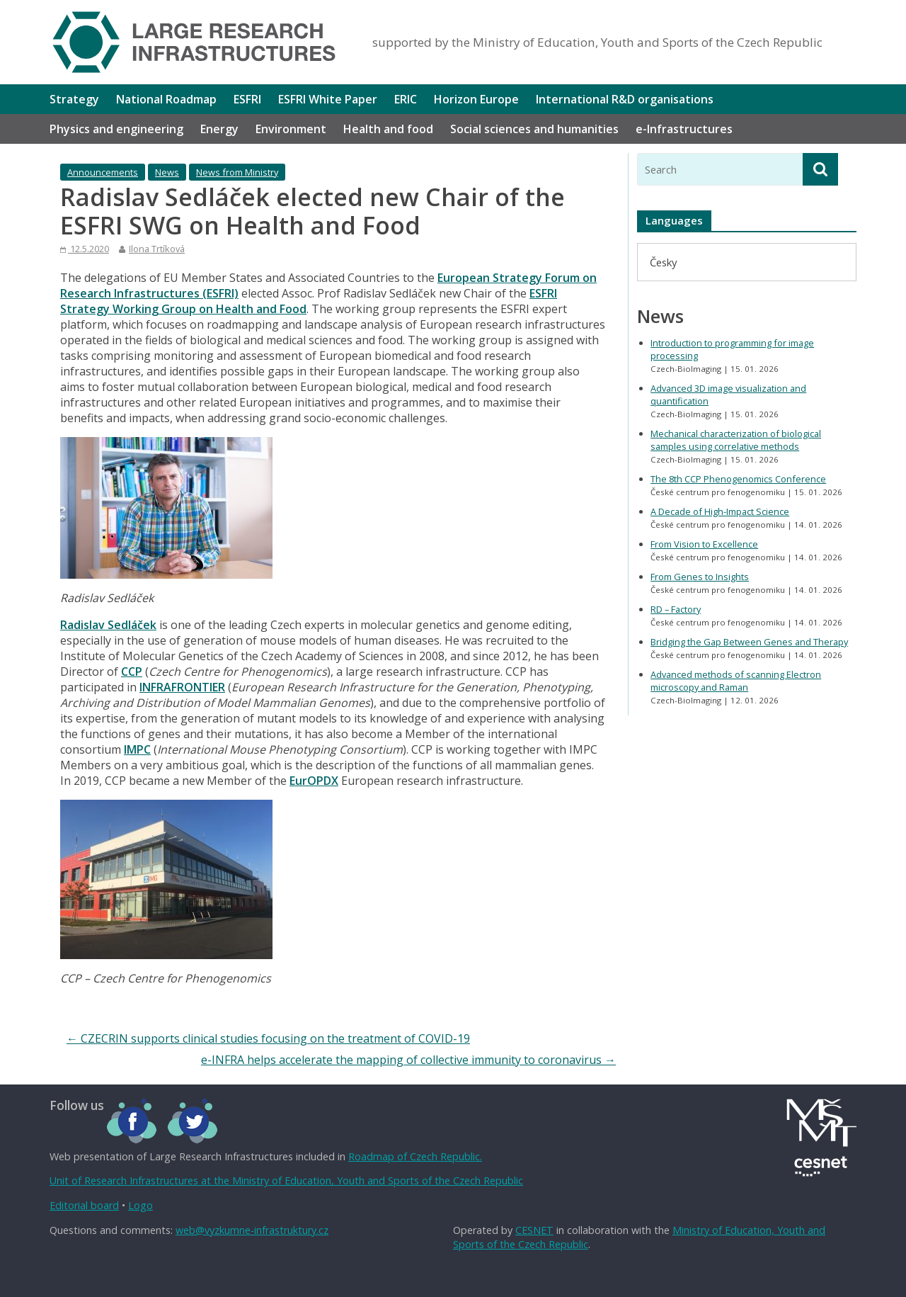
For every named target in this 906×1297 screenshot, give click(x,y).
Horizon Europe (476, 99)
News (167, 172)
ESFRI (247, 99)
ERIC (405, 99)
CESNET (534, 1230)
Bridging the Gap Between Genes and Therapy (749, 641)
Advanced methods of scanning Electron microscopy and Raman (735, 680)
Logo (140, 1205)
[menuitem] (663, 261)
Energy (219, 129)
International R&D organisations (624, 99)
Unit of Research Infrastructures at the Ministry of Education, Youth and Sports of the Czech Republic (286, 1180)
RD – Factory (675, 609)
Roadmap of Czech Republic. (415, 1156)
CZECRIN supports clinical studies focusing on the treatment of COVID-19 (268, 1038)
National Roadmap (166, 99)
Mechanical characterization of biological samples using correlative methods (735, 440)
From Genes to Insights (699, 576)
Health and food (388, 129)
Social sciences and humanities (534, 129)
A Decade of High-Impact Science (719, 511)
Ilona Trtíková (157, 248)
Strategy (74, 99)
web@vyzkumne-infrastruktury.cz (252, 1230)
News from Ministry (237, 172)
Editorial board (84, 1205)
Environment (291, 129)
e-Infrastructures (684, 129)
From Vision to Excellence (704, 544)
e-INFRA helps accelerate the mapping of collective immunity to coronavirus (408, 1059)
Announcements (102, 172)
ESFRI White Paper (327, 99)
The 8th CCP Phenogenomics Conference (738, 478)
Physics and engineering (116, 129)
